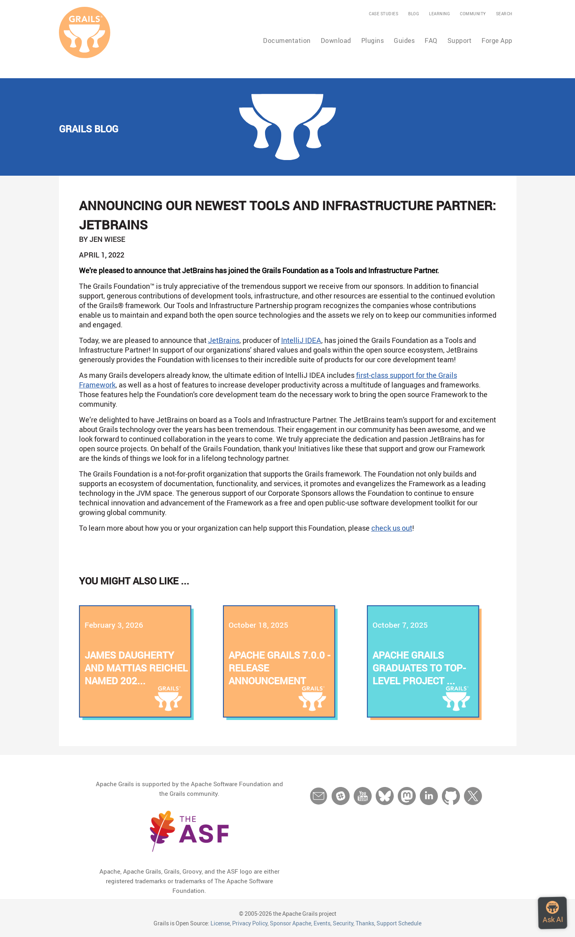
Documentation (287, 40)
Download (336, 40)
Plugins (372, 40)
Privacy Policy (249, 923)
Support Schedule (399, 923)
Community (473, 13)
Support (459, 40)
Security (343, 923)
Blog (413, 13)
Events (322, 923)
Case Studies (383, 13)
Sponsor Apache (290, 923)
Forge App (497, 40)
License (220, 923)
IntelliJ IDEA (301, 340)
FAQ (431, 40)
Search (504, 13)
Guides (404, 40)
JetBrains (223, 340)
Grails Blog (88, 128)
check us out (391, 528)
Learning (439, 13)
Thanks (365, 923)
